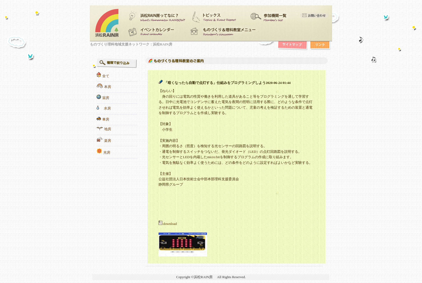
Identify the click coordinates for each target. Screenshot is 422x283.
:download (168, 224)
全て (105, 76)
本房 (107, 87)
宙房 (105, 98)
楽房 (107, 141)
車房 (105, 119)
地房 (107, 129)
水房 (107, 108)
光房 (106, 152)
